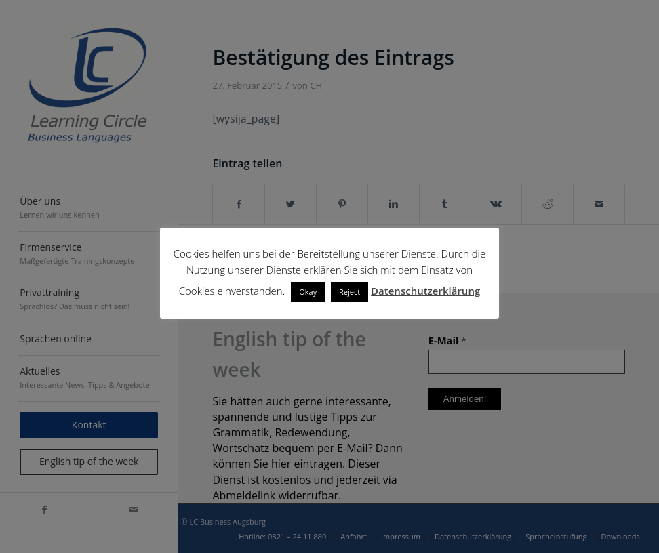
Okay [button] (308, 292)
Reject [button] (349, 292)
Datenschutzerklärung (425, 291)
